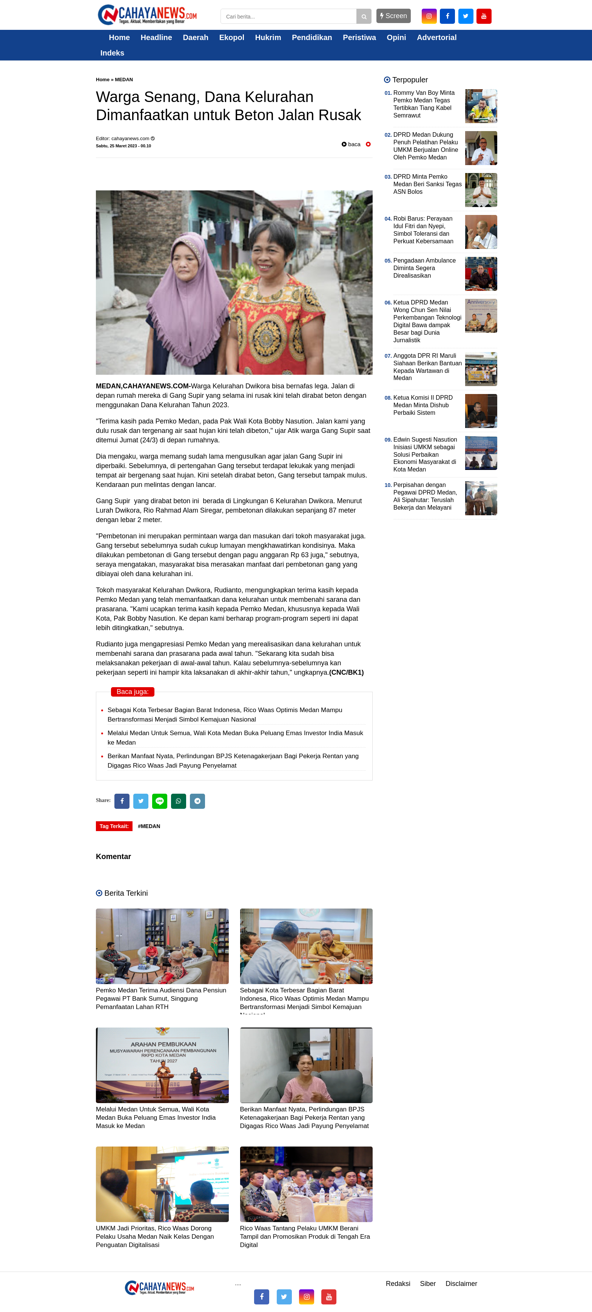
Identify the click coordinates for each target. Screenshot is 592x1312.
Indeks (112, 53)
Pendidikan (312, 37)
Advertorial (437, 37)
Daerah (195, 37)
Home (115, 37)
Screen (393, 16)
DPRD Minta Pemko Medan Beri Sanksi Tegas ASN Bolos (427, 184)
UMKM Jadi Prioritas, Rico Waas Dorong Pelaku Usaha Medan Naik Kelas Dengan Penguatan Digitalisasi (155, 1237)
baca (351, 144)
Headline (156, 37)
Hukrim (268, 37)
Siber (428, 1283)
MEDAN (124, 79)
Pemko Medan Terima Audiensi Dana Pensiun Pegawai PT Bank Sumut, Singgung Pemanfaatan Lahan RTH (161, 999)
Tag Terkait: (114, 826)
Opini (396, 37)
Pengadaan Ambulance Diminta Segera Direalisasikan (424, 268)
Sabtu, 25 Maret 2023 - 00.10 (123, 146)
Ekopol (232, 37)
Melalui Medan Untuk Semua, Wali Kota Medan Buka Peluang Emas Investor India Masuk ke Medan (156, 1118)
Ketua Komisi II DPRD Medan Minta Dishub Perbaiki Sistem (423, 405)
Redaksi (398, 1283)
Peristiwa (359, 37)
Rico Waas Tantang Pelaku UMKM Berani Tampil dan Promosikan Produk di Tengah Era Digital (305, 1237)
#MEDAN (149, 826)
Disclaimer (461, 1283)
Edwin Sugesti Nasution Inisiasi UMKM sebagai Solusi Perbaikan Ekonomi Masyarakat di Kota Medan (425, 454)
